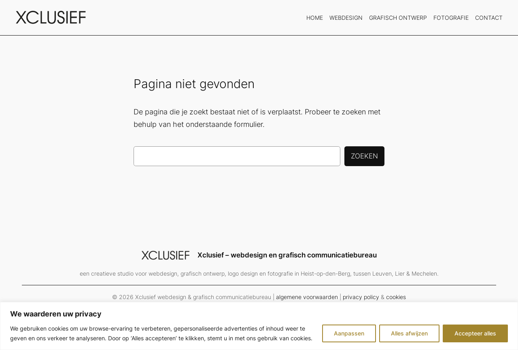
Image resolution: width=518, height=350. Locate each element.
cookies (396, 296)
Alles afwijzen (409, 333)
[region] (259, 326)
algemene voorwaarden (307, 296)
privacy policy (361, 296)
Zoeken (364, 156)
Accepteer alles (475, 333)
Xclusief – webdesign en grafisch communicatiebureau (287, 255)
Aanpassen (349, 333)
